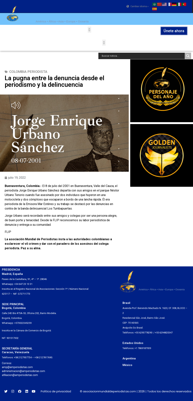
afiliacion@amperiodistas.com (20, 375)
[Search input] (142, 56)
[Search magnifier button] (188, 56)
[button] (89, 30)
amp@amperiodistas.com (17, 367)
